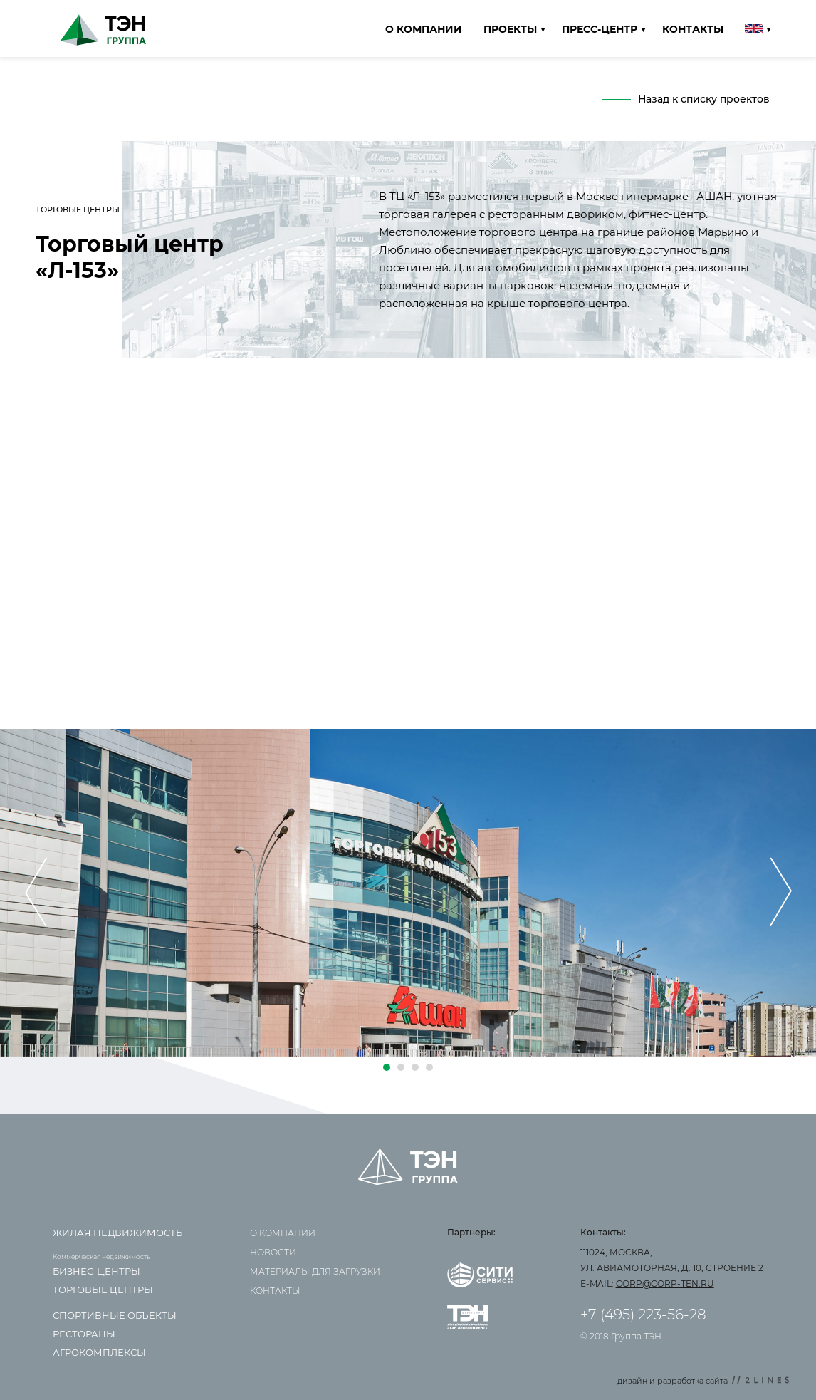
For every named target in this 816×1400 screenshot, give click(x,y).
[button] (387, 1067)
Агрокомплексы (99, 1352)
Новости (273, 1252)
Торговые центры (103, 1289)
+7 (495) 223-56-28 (643, 1314)
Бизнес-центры (96, 1271)
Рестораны (84, 1333)
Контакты (692, 29)
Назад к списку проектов (704, 99)
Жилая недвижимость (117, 1232)
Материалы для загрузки (315, 1271)
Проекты (510, 29)
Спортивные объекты (115, 1315)
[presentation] (35, 893)
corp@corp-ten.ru (665, 1283)
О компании (423, 29)
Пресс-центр (599, 29)
